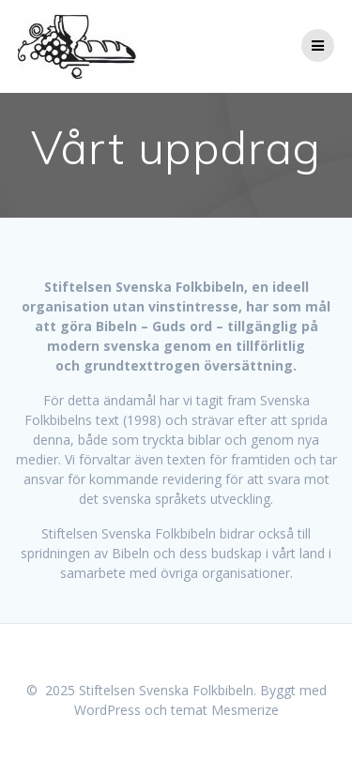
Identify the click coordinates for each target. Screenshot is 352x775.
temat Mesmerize (225, 710)
